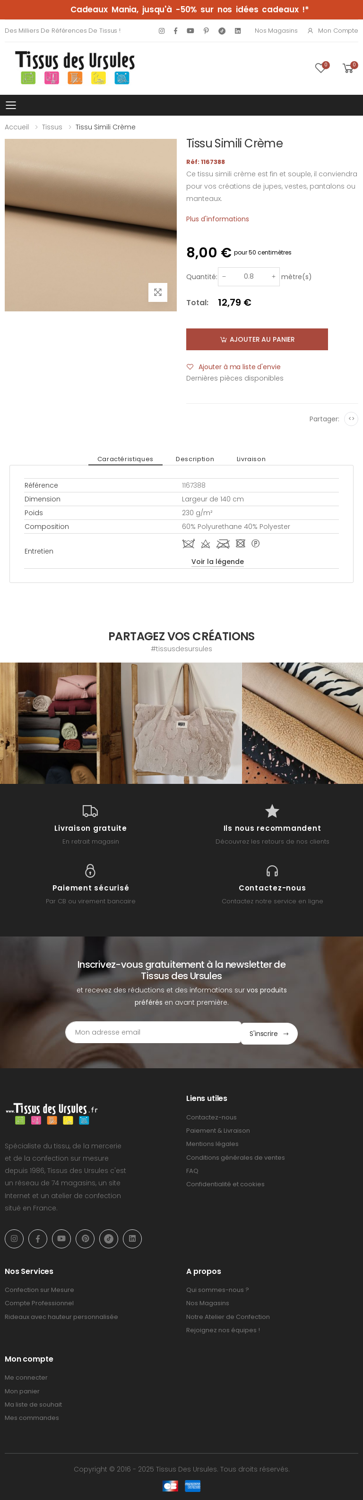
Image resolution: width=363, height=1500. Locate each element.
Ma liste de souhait (33, 1403)
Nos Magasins (276, 30)
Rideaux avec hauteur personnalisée (61, 1315)
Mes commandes (32, 1416)
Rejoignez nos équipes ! (223, 1328)
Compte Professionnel (39, 1301)
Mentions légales (212, 1142)
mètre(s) (296, 277)
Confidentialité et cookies (225, 1182)
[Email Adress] (141, 1032)
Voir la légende (217, 561)
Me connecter (26, 1376)
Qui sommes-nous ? (217, 1288)
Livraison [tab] (247, 459)
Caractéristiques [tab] (129, 459)
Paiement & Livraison (218, 1129)
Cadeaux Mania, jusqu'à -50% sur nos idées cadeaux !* (189, 9)
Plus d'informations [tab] (217, 219)
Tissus (52, 127)
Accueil (17, 127)
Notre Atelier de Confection (228, 1315)
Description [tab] (195, 459)
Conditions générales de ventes (235, 1156)
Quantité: (201, 277)
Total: (197, 302)
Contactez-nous (211, 1115)
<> (351, 419)
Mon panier (22, 1389)
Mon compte (332, 30)
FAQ (192, 1169)
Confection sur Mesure (39, 1288)
